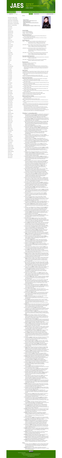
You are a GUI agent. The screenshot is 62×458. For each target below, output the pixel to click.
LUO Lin (9, 81)
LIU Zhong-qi (10, 78)
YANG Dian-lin (10, 139)
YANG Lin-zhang (10, 140)
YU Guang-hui (10, 142)
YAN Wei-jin (10, 137)
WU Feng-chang (10, 130)
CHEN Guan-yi (10, 34)
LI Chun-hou (10, 55)
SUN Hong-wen (10, 102)
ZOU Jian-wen (10, 157)
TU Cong (9, 111)
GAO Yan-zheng (10, 44)
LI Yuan (9, 61)
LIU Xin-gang (10, 76)
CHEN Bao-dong (10, 32)
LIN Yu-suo (9, 64)
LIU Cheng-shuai (10, 66)
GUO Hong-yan (10, 46)
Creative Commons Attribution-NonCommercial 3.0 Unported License (35, 452)
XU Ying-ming (10, 134)
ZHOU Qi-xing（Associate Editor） (13, 20)
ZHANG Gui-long (10, 145)
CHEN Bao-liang (10, 31)
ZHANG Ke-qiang (10, 146)
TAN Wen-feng (10, 105)
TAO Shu (9, 108)
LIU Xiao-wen (10, 75)
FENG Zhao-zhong (11, 41)
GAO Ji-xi (9, 43)
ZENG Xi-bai (10, 143)
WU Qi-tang (10, 131)
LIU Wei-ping (10, 72)
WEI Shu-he (10, 125)
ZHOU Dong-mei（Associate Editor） (13, 23)
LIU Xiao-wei (10, 73)
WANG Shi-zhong (10, 113)
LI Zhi (9, 63)
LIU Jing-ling (10, 70)
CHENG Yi (9, 38)
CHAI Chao (9, 29)
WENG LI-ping (10, 128)
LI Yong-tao (9, 60)
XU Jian (9, 133)
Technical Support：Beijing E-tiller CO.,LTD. (31, 457)
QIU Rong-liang (10, 93)
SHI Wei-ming (10, 101)
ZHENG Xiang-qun (11, 151)
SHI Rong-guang (10, 99)
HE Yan (9, 49)
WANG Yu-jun (10, 119)
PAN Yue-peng (10, 90)
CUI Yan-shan (10, 40)
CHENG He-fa (10, 37)
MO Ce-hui (9, 84)
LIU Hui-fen (9, 69)
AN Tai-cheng (10, 26)
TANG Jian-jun (10, 107)
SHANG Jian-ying (10, 96)
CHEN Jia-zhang (10, 35)
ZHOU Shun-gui (10, 154)
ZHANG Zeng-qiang (11, 148)
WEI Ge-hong (10, 122)
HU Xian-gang (10, 52)
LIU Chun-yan (10, 67)
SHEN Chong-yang (11, 98)
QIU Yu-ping (10, 95)
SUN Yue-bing (10, 104)
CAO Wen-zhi (10, 28)
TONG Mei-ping (10, 110)
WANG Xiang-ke (10, 116)
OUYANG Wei (10, 87)
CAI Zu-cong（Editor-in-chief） (12, 17)
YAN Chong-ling (10, 136)
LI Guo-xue (9, 58)
